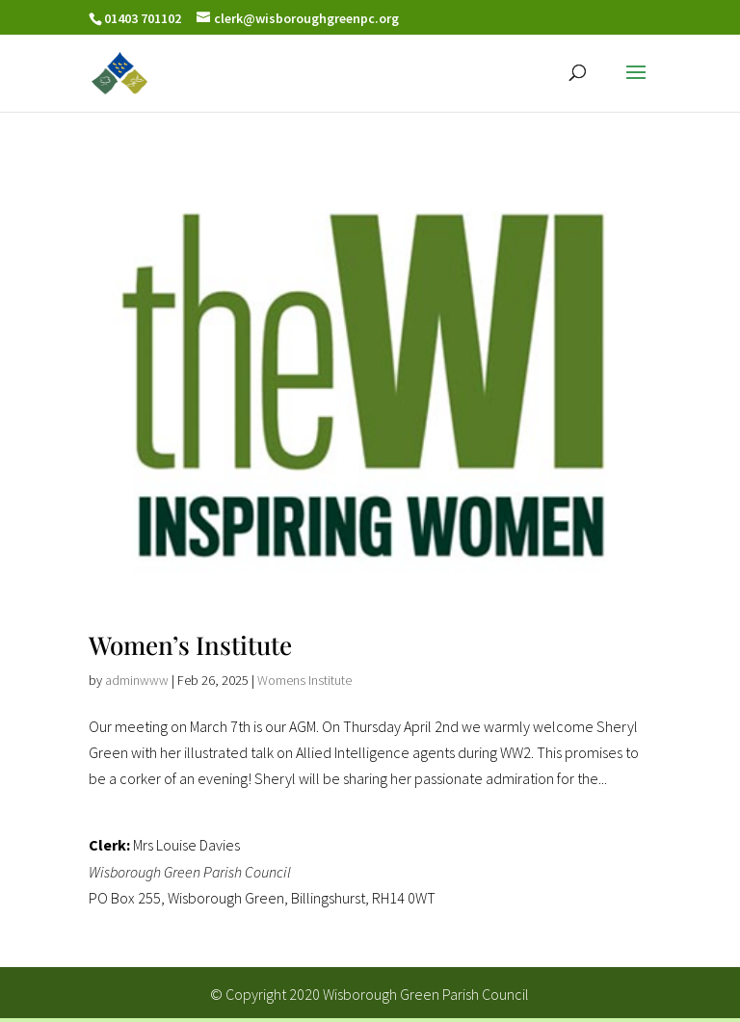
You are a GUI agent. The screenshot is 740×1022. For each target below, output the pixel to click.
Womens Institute (304, 680)
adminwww (137, 680)
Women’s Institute (190, 645)
